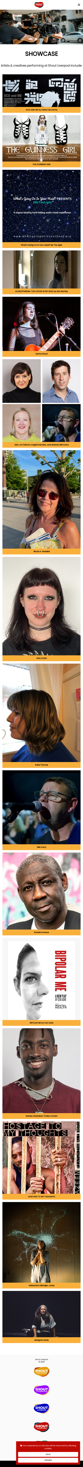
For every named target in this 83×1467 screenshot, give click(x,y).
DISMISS (48, 1460)
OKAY (48, 1454)
